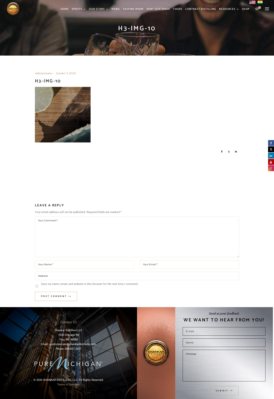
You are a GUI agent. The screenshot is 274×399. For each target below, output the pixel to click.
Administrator (43, 73)
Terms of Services (68, 384)
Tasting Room (133, 9)
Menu (116, 9)
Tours (177, 9)
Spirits (79, 9)
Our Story (99, 9)
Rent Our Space (158, 9)
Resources (229, 9)
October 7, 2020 (66, 73)
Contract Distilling (200, 9)
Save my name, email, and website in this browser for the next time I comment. (89, 284)
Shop (245, 9)
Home (65, 9)
